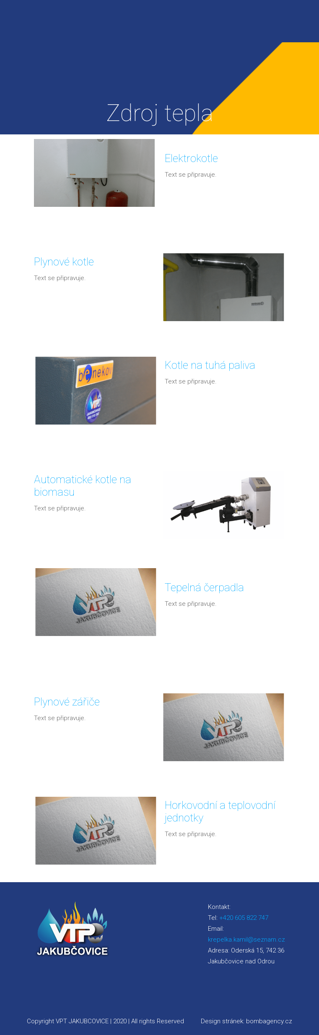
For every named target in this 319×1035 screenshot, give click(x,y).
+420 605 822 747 (243, 918)
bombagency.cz (269, 1021)
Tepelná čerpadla (204, 587)
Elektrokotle (191, 158)
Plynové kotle (64, 261)
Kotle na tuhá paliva (210, 365)
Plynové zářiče (67, 701)
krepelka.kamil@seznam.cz (246, 939)
